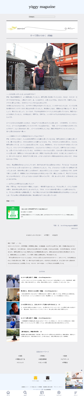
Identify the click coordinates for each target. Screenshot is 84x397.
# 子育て (46, 235)
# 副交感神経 (43, 359)
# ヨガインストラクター (33, 235)
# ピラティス (65, 359)
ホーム (8, 393)
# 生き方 (55, 235)
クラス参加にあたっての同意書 (36, 387)
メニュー (76, 393)
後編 (7, 201)
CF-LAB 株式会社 (47, 389)
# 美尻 (20, 356)
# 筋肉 (65, 356)
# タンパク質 (43, 362)
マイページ (59, 393)
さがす (25, 393)
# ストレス (20, 362)
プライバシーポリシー (58, 387)
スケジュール (42, 393)
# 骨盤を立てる (20, 359)
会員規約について (25, 387)
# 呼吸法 (65, 362)
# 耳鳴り (42, 356)
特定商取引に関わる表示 (48, 387)
